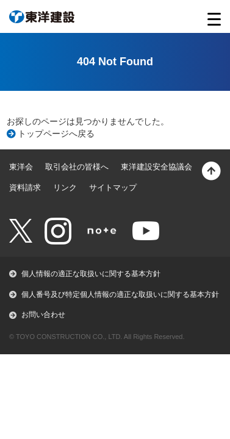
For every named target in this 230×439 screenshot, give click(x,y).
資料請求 (25, 187)
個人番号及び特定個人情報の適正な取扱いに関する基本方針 (120, 294)
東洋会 (21, 166)
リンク (65, 187)
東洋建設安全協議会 (156, 166)
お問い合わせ (43, 314)
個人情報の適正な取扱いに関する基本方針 (90, 273)
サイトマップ (113, 187)
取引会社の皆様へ (77, 166)
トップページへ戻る (56, 133)
